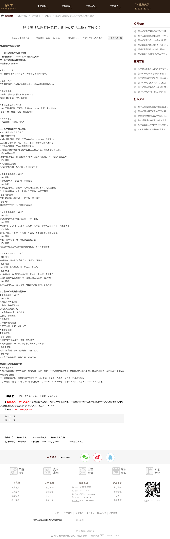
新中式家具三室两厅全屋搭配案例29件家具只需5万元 (153, 125)
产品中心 (90, 6)
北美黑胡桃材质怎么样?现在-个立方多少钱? (153, 116)
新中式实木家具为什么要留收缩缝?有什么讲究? (153, 87)
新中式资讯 (36, 16)
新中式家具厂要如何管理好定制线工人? (153, 31)
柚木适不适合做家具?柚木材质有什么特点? (153, 120)
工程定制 (41, 6)
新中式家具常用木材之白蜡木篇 (152, 92)
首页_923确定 (22, 16)
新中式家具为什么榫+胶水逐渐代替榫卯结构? (153, 40)
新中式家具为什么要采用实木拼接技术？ (153, 69)
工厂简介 (114, 6)
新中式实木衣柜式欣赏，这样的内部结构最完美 (153, 78)
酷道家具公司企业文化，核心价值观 (153, 45)
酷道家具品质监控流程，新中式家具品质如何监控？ (153, 49)
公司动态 (47, 16)
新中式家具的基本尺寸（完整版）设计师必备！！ (153, 83)
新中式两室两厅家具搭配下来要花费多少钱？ (153, 111)
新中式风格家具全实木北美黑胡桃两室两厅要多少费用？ (153, 107)
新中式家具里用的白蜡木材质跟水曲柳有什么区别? (153, 74)
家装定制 (66, 6)
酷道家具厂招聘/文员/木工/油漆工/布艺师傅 (153, 54)
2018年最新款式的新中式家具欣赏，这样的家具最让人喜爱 (153, 129)
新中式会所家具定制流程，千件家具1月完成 (153, 36)
